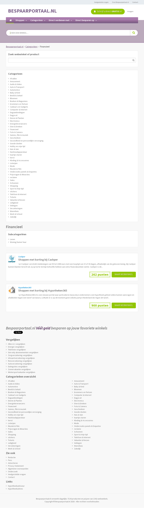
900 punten (99, 305)
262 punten (99, 274)
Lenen (12, 239)
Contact (135, 2)
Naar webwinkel (124, 274)
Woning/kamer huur (18, 242)
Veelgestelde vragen (101, 2)
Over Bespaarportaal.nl (120, 2)
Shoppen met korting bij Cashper (38, 259)
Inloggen (130, 11)
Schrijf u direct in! (108, 11)
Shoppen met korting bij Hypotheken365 (42, 290)
